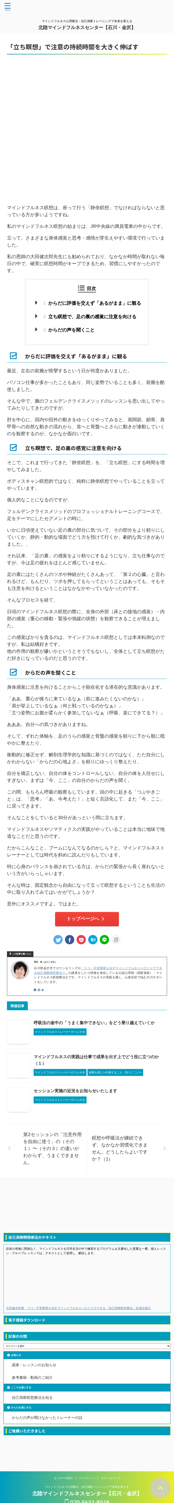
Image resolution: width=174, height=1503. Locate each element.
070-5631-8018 (87, 1491)
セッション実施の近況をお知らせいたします (75, 1091)
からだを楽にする (21, 1410)
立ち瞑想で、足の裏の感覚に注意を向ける (89, 317)
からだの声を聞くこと (67, 330)
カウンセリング (110, 1467)
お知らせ (16, 1355)
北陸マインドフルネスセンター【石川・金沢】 (87, 27)
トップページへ (86, 919)
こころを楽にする (21, 1389)
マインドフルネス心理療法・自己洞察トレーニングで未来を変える (87, 1475)
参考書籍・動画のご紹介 (32, 1379)
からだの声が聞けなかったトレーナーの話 (47, 1421)
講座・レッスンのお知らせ (34, 1366)
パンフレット (87, 1467)
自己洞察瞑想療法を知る (32, 1400)
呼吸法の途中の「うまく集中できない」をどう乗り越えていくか (94, 1023)
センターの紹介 (63, 1467)
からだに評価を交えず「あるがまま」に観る (92, 303)
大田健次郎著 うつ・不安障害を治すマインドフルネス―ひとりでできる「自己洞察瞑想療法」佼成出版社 (78, 1309)
